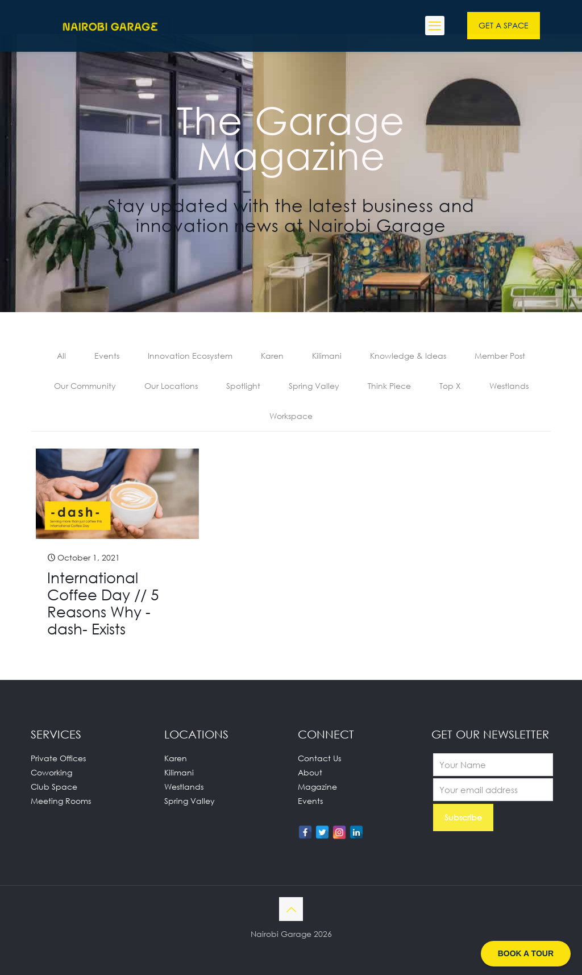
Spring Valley (314, 386)
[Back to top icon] (291, 909)
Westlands (509, 386)
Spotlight (243, 386)
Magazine (317, 786)
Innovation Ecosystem (190, 355)
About (310, 772)
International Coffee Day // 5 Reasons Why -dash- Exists (103, 603)
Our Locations (171, 386)
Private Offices (58, 758)
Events (106, 355)
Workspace (291, 416)
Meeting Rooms (61, 801)
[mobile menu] (434, 25)
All (61, 355)
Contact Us (319, 758)
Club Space (54, 786)
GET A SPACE (504, 25)
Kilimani (327, 355)
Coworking (51, 772)
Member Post (500, 355)
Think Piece (389, 386)
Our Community (85, 386)
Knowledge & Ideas (408, 355)
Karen (272, 355)
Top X (450, 386)
